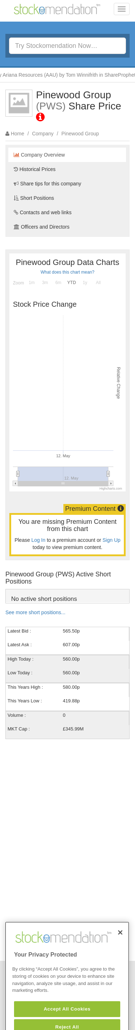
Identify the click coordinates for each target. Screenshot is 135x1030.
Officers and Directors (41, 227)
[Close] (120, 941)
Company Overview (39, 155)
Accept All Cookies (67, 1018)
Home (17, 133)
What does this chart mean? (67, 272)
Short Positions (34, 198)
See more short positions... (35, 612)
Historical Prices (34, 169)
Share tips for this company (47, 183)
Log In (38, 540)
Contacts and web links (43, 212)
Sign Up (112, 540)
